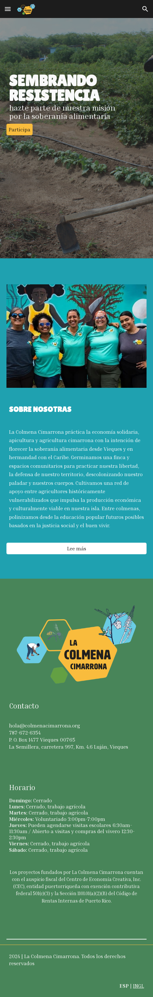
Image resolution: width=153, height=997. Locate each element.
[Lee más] (76, 548)
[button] (7, 9)
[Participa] (19, 129)
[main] (76, 97)
